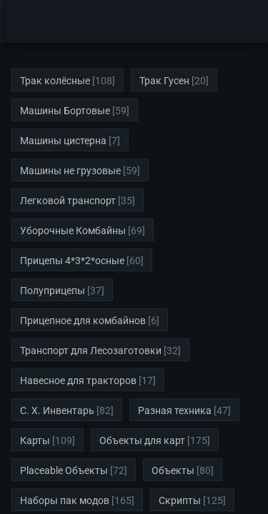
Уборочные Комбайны (73, 230)
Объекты (173, 470)
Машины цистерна (63, 140)
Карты (35, 440)
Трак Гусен (164, 80)
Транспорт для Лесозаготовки (91, 350)
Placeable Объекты (64, 470)
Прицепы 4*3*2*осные (72, 260)
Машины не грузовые (70, 170)
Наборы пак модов (64, 500)
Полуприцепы (52, 290)
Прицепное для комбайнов (83, 320)
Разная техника (175, 410)
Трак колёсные (55, 80)
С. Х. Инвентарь (57, 410)
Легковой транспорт (68, 200)
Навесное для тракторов (78, 380)
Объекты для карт (142, 440)
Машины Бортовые (65, 110)
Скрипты (180, 500)
